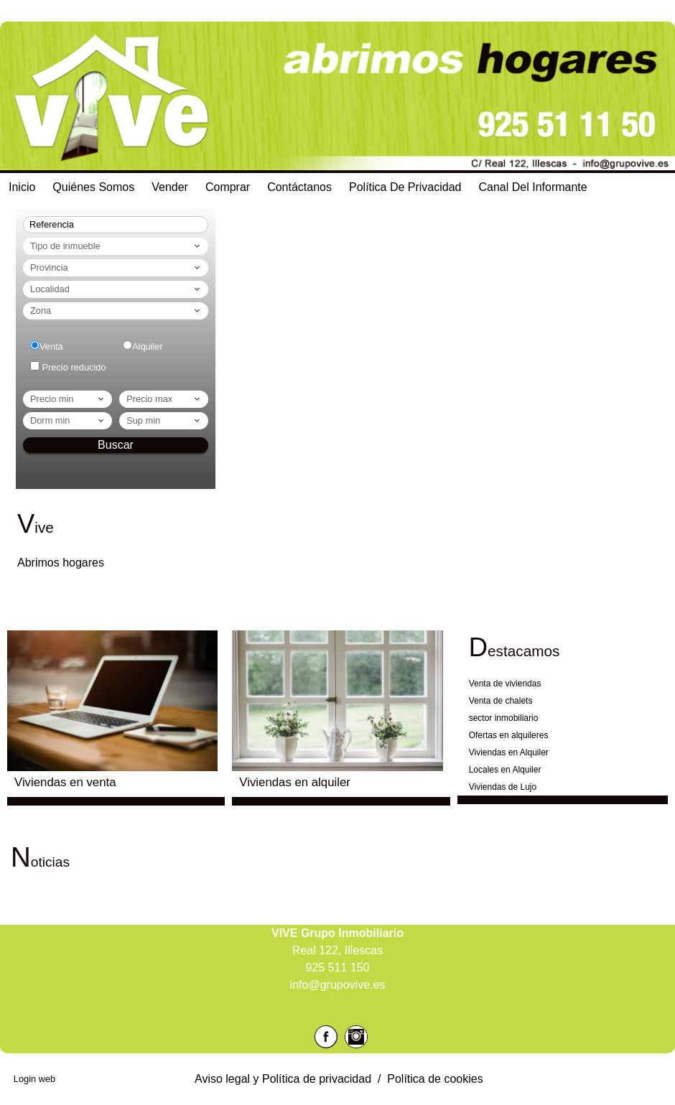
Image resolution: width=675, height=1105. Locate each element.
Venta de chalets (501, 701)
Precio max (164, 399)
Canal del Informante (533, 187)
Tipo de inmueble (116, 246)
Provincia (116, 268)
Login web (34, 1078)
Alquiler (147, 346)
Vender (170, 187)
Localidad (116, 289)
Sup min (164, 420)
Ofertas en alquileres (509, 735)
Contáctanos (299, 187)
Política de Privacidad (405, 187)
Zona (116, 311)
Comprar (227, 187)
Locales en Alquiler (505, 770)
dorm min (68, 420)
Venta (51, 346)
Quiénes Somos (93, 187)
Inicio (22, 187)
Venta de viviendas (505, 684)
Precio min (68, 399)
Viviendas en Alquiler (509, 752)
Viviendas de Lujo (503, 787)
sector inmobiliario (504, 718)
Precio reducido (74, 367)
